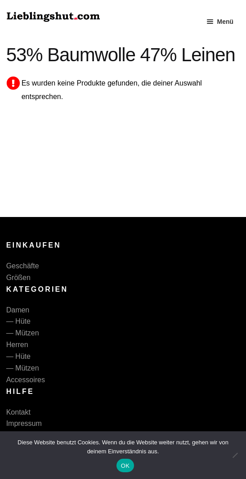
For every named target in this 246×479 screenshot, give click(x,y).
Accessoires (25, 380)
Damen (18, 310)
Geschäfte (22, 266)
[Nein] (234, 455)
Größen (18, 277)
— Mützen (22, 333)
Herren (17, 344)
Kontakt (18, 412)
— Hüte (18, 321)
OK (125, 465)
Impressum (24, 423)
